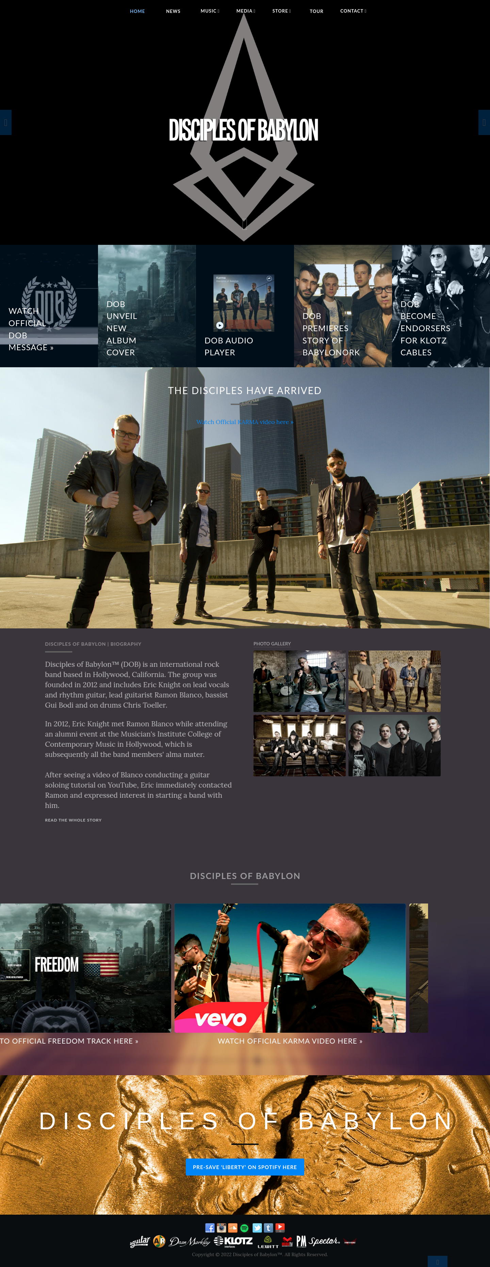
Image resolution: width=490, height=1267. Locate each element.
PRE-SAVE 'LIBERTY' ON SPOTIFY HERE (245, 1167)
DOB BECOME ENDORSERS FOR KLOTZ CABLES (426, 328)
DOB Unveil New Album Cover (122, 328)
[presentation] (6, 122)
